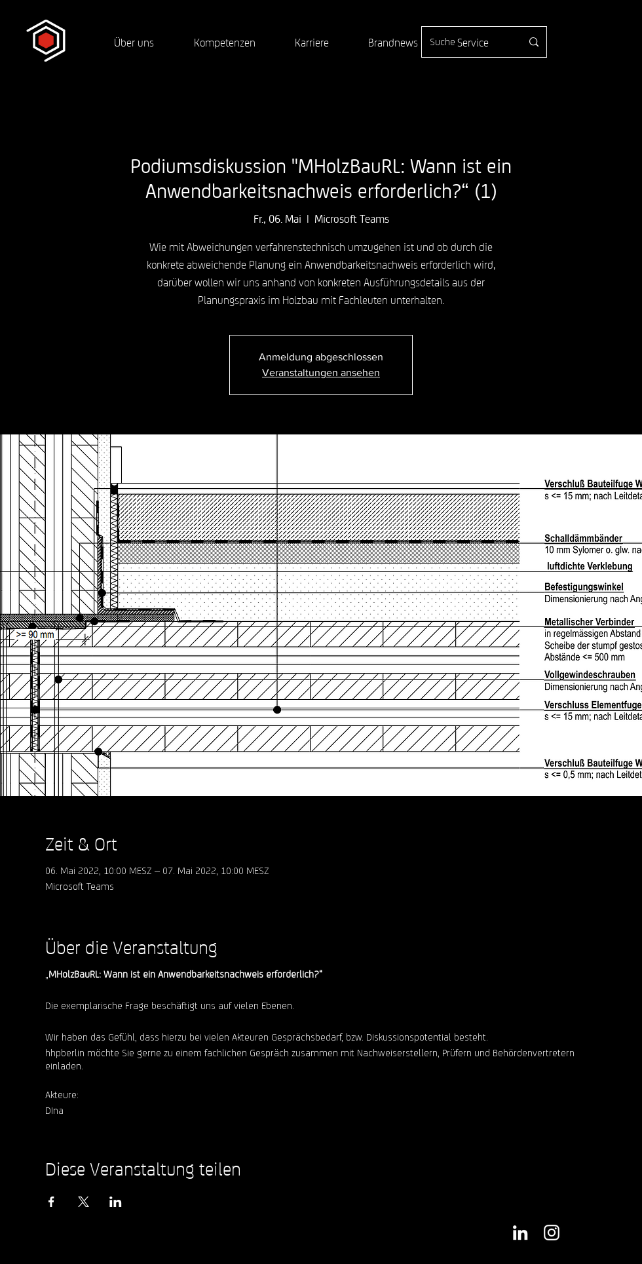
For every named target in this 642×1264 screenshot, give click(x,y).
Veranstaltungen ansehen (321, 372)
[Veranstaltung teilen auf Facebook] (51, 1202)
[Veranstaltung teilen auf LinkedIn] (115, 1202)
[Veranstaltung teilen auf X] (83, 1202)
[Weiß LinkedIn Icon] (520, 1232)
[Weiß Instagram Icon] (551, 1232)
